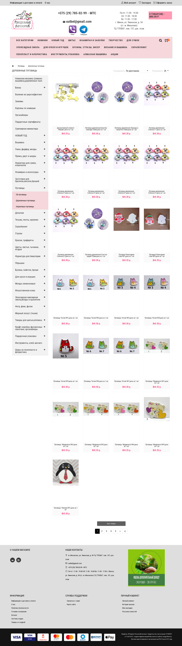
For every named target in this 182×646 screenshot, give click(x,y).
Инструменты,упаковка (65, 54)
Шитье (72, 40)
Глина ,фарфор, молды (26, 149)
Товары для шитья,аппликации (30, 320)
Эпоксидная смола (28, 47)
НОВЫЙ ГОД (21, 135)
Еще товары (111, 524)
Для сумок (133, 40)
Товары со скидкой (18, 622)
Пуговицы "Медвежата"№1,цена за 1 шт (156, 382)
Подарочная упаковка (25, 336)
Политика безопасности (20, 608)
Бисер (18, 87)
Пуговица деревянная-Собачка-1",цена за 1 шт (157, 129)
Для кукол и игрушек (56, 47)
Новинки (43, 40)
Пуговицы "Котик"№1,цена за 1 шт (65, 318)
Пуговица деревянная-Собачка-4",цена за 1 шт (126, 192)
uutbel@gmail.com (79, 22)
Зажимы (19, 101)
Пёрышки (19, 263)
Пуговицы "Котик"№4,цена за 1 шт (157, 318)
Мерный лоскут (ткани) (26, 313)
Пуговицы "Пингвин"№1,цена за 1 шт (65, 508)
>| (125, 531)
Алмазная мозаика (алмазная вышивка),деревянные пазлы (29, 79)
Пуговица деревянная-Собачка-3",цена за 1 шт (96, 192)
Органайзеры (21, 115)
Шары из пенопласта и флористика (26, 350)
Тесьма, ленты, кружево (26, 219)
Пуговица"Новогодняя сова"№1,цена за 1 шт (126, 255)
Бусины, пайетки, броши (26, 270)
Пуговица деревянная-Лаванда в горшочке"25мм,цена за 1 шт (126, 129)
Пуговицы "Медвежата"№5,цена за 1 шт (156, 445)
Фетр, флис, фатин (24, 306)
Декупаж (19, 213)
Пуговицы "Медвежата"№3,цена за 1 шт (96, 445)
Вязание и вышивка (115, 47)
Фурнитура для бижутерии (27, 256)
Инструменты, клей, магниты (29, 343)
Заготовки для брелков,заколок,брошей (27, 180)
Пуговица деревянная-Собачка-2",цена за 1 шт (65, 192)
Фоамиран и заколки (92, 40)
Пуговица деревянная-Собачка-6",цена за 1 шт (65, 255)
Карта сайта (71, 604)
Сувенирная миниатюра (26, 128)
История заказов (128, 604)
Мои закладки (127, 608)
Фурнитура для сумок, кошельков (25, 164)
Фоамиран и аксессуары (27, 172)
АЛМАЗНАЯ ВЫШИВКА (95, 54)
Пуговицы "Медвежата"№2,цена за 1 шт (65, 445)
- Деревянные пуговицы (25, 200)
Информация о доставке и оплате (26, 2)
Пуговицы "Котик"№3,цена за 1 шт (126, 318)
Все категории (25, 40)
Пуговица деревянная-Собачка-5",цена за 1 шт (157, 192)
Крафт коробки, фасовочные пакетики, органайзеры (29, 328)
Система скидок (17, 619)
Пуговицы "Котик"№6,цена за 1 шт (96, 381)
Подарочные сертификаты (28, 122)
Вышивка (19, 142)
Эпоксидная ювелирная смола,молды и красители (27, 298)
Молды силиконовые (25, 283)
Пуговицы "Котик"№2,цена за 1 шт (96, 318)
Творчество (116, 40)
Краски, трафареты (24, 240)
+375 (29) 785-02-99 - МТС (77, 13)
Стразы (18, 233)
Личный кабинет (128, 601)
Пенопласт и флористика (31, 54)
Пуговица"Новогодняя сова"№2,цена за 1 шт (157, 255)
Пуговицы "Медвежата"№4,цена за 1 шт (126, 445)
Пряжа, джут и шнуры (25, 156)
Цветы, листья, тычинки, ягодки (27, 248)
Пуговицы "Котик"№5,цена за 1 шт (65, 381)
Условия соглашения (18, 612)
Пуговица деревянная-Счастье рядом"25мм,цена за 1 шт (96, 255)
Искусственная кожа (25, 290)
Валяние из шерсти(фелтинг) (29, 94)
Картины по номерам (25, 108)
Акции (114, 54)
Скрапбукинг (139, 47)
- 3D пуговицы (21, 194)
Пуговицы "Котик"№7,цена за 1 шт (126, 381)
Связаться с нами (73, 601)
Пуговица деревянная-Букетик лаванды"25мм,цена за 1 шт (96, 129)
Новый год (58, 40)
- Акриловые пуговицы (24, 206)
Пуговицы (20, 188)
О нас (47, 2)
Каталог (14, 615)
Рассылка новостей (129, 612)
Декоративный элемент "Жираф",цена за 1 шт (65, 129)
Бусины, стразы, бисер (86, 47)
